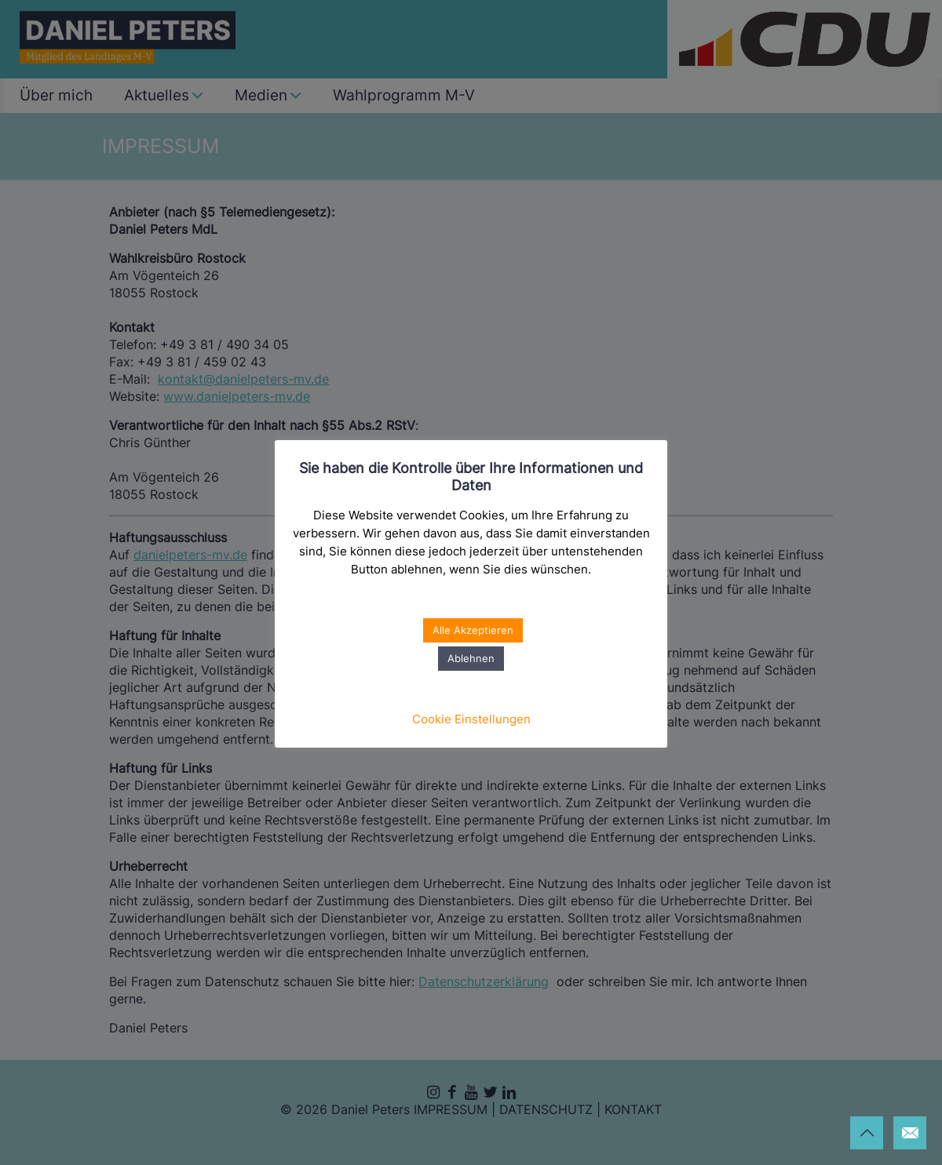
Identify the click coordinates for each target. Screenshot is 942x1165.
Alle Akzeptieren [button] (473, 630)
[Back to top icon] (866, 1132)
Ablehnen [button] (471, 658)
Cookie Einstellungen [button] (471, 719)
